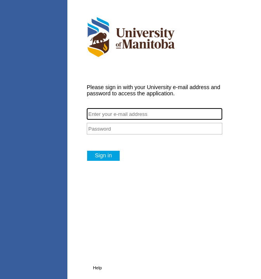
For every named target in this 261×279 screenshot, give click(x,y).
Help (97, 267)
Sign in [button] (103, 155)
